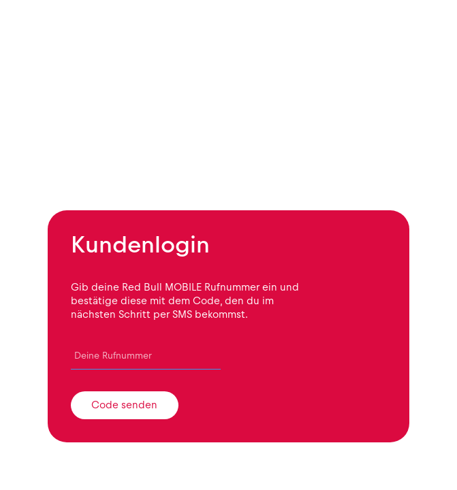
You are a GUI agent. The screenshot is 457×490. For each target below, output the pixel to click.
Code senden (124, 405)
